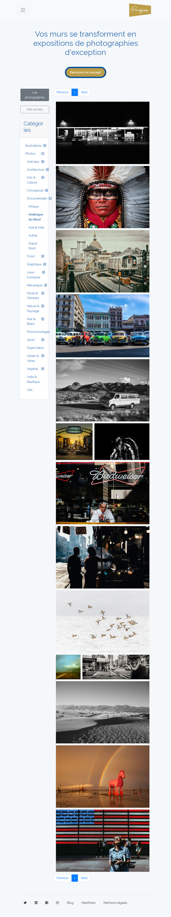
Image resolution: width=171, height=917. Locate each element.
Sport (31, 340)
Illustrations (33, 145)
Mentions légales (115, 903)
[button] (44, 145)
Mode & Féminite (33, 295)
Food (30, 256)
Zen (29, 390)
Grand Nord (32, 246)
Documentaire (37, 198)
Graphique (34, 264)
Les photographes (35, 95)
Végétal (32, 369)
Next (84, 92)
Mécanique (34, 285)
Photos (30, 153)
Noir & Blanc (31, 321)
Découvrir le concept (85, 72)
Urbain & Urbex (33, 358)
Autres (33, 235)
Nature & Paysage (33, 308)
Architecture (35, 169)
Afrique (33, 206)
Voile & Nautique (33, 379)
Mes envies (35, 109)
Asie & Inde (36, 227)
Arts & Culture (32, 180)
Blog (70, 903)
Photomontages (38, 332)
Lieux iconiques (33, 275)
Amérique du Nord (35, 217)
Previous (62, 92)
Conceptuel (35, 190)
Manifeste (88, 903)
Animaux (33, 161)
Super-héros (35, 348)
